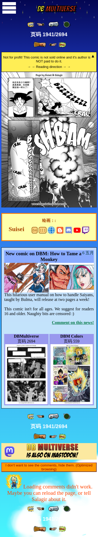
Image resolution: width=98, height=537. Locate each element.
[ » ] (40, 44)
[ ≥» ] (53, 44)
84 (35, 230)
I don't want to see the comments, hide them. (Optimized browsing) (49, 467)
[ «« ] (31, 24)
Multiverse (56, 9)
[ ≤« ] (40, 24)
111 (43, 230)
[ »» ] (62, 44)
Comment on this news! (73, 322)
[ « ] (53, 24)
